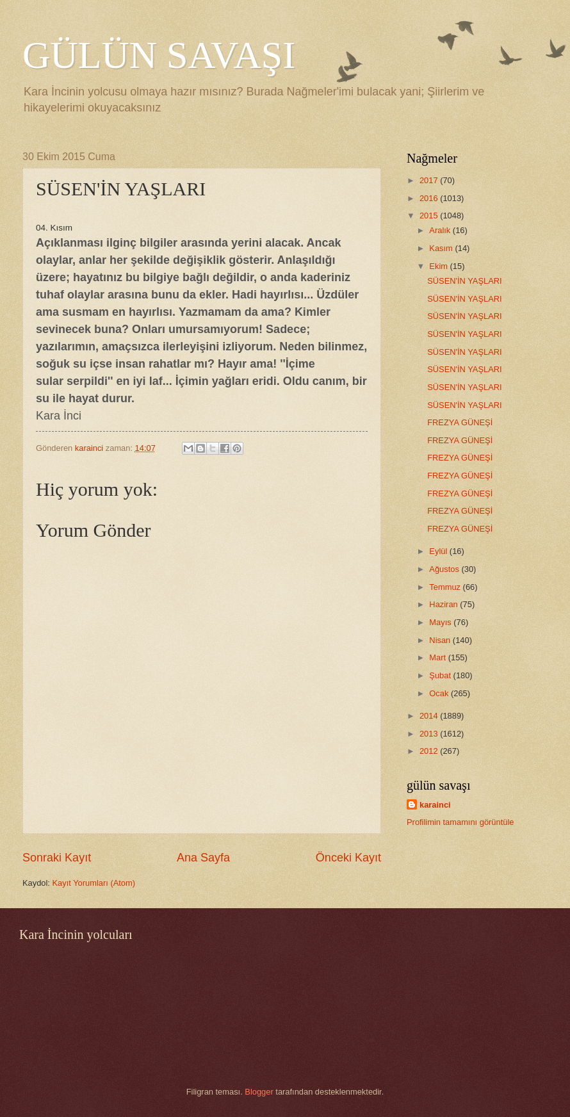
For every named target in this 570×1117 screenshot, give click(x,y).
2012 (429, 751)
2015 (429, 215)
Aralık (441, 230)
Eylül (439, 551)
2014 (429, 716)
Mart (438, 657)
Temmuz (445, 587)
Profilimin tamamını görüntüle (460, 822)
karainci (435, 805)
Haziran (444, 604)
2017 (429, 180)
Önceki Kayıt (348, 857)
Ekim (439, 266)
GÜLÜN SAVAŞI (158, 55)
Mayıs (441, 622)
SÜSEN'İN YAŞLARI (464, 281)
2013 (429, 733)
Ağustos (445, 569)
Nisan (441, 640)
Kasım (442, 248)
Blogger (259, 1092)
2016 (429, 198)
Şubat (441, 675)
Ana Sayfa (203, 857)
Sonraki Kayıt (56, 857)
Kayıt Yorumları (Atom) (94, 883)
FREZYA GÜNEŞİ (460, 422)
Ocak (440, 693)
